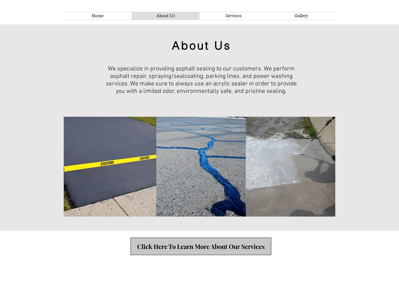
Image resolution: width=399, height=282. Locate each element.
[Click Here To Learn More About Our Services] (201, 246)
